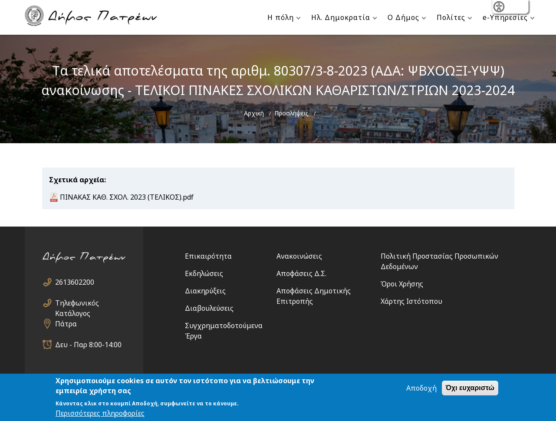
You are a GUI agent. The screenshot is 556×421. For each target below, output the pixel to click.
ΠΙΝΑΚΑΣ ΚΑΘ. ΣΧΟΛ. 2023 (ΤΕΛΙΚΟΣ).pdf (127, 197)
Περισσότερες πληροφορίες (100, 413)
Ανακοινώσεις (299, 256)
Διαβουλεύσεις (209, 308)
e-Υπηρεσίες (505, 17)
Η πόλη (280, 17)
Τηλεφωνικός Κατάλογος (77, 303)
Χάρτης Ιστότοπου (411, 301)
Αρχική (254, 113)
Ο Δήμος (403, 17)
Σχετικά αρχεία (76, 179)
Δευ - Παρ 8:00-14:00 (88, 344)
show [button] (499, 7)
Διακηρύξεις (205, 291)
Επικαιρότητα (208, 256)
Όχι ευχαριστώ (470, 387)
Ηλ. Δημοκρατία (340, 17)
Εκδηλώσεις (204, 273)
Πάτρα (66, 324)
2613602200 (74, 282)
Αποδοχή (421, 388)
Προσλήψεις (291, 113)
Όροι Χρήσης (402, 284)
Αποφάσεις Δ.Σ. (301, 273)
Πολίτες (451, 17)
